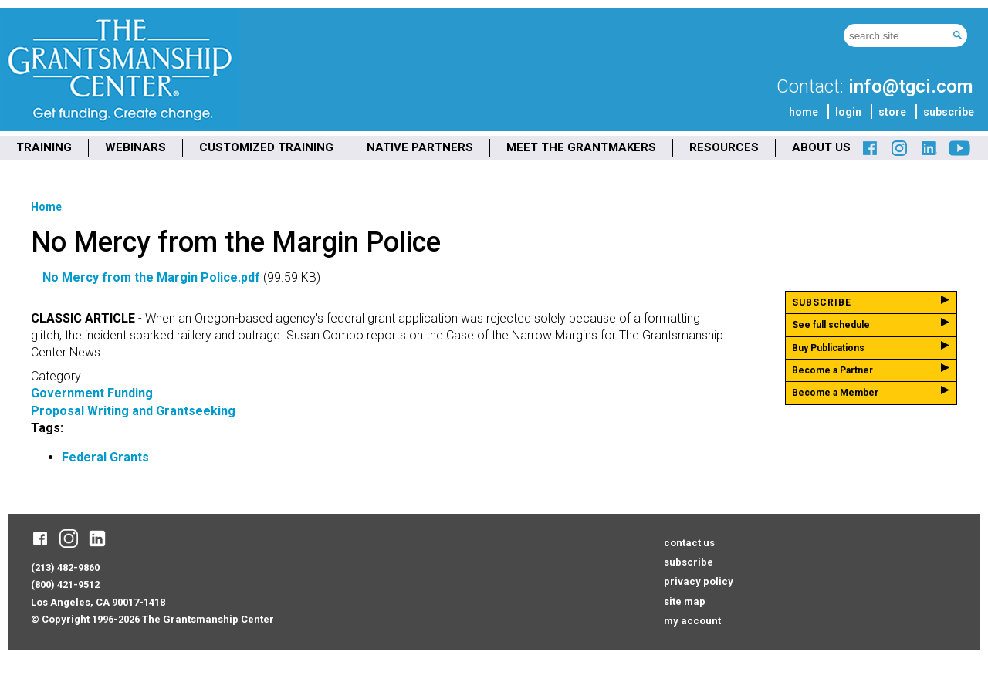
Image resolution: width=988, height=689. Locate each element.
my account (692, 621)
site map (684, 601)
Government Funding (92, 393)
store (892, 112)
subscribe (948, 112)
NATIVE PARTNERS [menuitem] (420, 147)
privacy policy (698, 581)
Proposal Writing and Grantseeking (133, 411)
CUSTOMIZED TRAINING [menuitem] (266, 147)
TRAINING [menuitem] (44, 147)
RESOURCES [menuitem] (724, 147)
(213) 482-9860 (65, 567)
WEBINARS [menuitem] (135, 147)
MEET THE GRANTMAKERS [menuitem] (581, 147)
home (803, 112)
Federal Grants (105, 457)
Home (46, 207)
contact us (689, 543)
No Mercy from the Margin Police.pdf (151, 277)
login (848, 112)
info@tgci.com (910, 86)
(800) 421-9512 (65, 584)
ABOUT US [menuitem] (821, 147)
